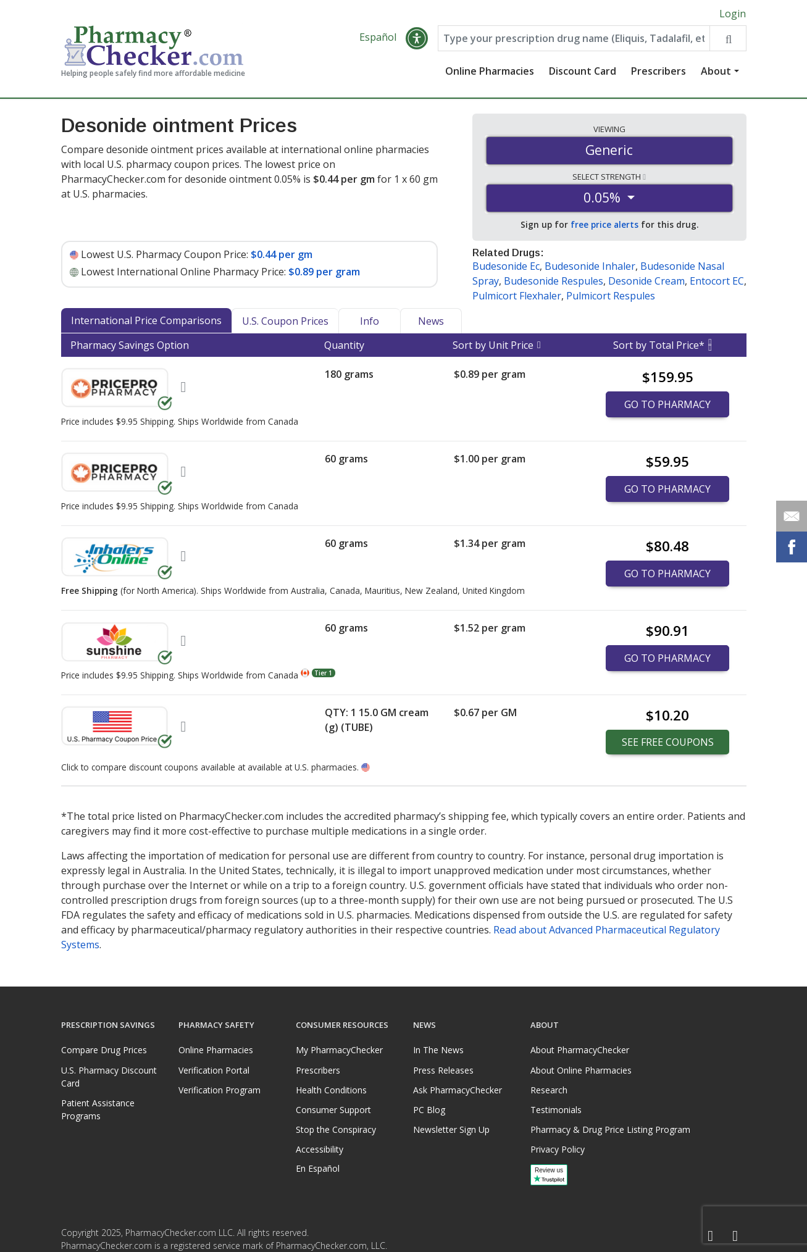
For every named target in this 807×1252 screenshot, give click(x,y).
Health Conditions (331, 1090)
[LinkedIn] (735, 1236)
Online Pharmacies (489, 71)
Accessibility (319, 1149)
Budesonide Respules (553, 281)
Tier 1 (323, 673)
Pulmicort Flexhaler (516, 296)
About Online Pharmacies (581, 1070)
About (716, 71)
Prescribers (658, 71)
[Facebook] (711, 1236)
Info (369, 321)
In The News (438, 1050)
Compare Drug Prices (104, 1050)
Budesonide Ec (506, 266)
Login (732, 13)
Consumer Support (333, 1110)
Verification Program (219, 1090)
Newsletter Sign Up (451, 1129)
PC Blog (429, 1110)
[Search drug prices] (727, 38)
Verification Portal (213, 1070)
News (431, 321)
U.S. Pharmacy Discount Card (109, 1076)
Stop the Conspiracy (336, 1129)
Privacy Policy (557, 1149)
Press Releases (443, 1070)
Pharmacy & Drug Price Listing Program (610, 1129)
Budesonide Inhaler (590, 266)
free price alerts (604, 224)
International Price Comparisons (146, 320)
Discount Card (582, 71)
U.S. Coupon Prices (285, 321)
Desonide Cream (646, 281)
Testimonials (556, 1110)
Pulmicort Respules (610, 296)
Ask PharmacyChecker (457, 1090)
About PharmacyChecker (579, 1050)
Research (548, 1090)
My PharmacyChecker (339, 1050)
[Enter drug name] (573, 38)
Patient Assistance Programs (98, 1109)
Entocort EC (717, 281)
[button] (417, 38)
